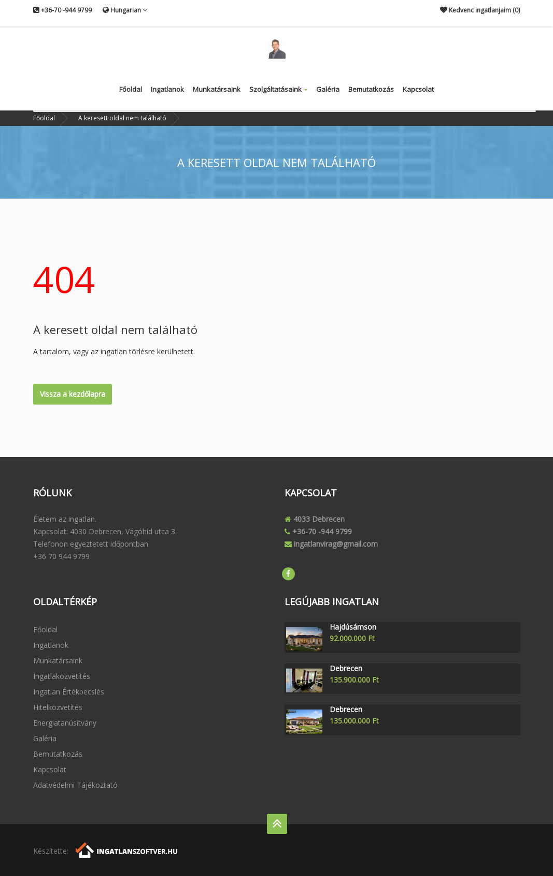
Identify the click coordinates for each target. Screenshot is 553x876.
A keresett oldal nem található (122, 118)
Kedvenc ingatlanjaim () (480, 10)
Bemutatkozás (371, 89)
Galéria (327, 89)
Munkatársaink (216, 89)
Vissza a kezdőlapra (72, 394)
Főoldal (130, 89)
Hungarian (125, 10)
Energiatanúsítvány (64, 723)
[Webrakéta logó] (127, 849)
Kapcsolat (418, 89)
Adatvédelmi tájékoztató (75, 785)
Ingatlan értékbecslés (68, 692)
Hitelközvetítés (57, 707)
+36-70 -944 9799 (62, 10)
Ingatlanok (167, 89)
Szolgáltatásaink (278, 89)
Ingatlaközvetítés (61, 676)
